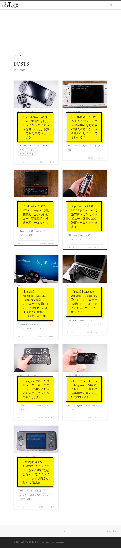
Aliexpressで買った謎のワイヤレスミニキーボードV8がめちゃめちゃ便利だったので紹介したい (36, 389)
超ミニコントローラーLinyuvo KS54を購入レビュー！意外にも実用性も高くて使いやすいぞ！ (84, 389)
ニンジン (23, 162)
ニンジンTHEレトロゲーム (32, 542)
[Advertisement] (60, 30)
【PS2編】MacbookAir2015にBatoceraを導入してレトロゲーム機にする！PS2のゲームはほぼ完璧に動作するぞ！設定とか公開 (36, 304)
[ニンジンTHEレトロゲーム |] (10, 4)
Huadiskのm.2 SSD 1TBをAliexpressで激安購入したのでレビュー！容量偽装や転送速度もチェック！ (36, 214)
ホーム (17, 55)
